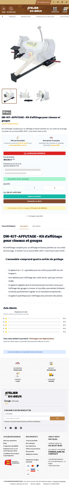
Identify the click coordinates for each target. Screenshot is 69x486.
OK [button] (57, 418)
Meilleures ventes (32, 454)
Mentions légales (36, 484)
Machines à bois (26, 16)
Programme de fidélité (10, 446)
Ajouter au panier (34, 196)
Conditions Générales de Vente (19, 484)
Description (24, 226)
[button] (34, 216)
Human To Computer (59, 481)
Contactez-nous (43, 2)
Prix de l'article (8, 157)
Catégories (12, 16)
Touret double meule (10, 124)
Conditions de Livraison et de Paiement (11, 454)
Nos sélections (31, 446)
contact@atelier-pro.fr (17, 145)
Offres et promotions (33, 449)
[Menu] (4, 9)
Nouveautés (30, 451)
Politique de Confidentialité (51, 484)
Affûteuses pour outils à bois (45, 16)
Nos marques (30, 443)
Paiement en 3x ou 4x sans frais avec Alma (10, 450)
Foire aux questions (10, 440)
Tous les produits (31, 440)
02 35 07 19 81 (22, 143)
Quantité (6, 184)
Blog (4, 443)
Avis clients (36, 226)
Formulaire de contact (56, 452)
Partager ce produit (34, 216)
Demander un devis (34, 201)
